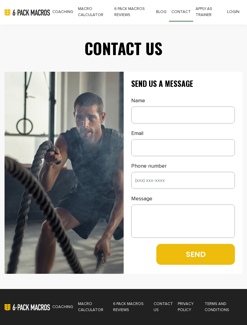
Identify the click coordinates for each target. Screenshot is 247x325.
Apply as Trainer (204, 12)
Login (233, 12)
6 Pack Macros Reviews (129, 12)
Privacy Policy (185, 307)
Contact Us (163, 307)
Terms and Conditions (217, 307)
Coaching (62, 12)
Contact (181, 12)
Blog (161, 12)
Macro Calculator (90, 12)
